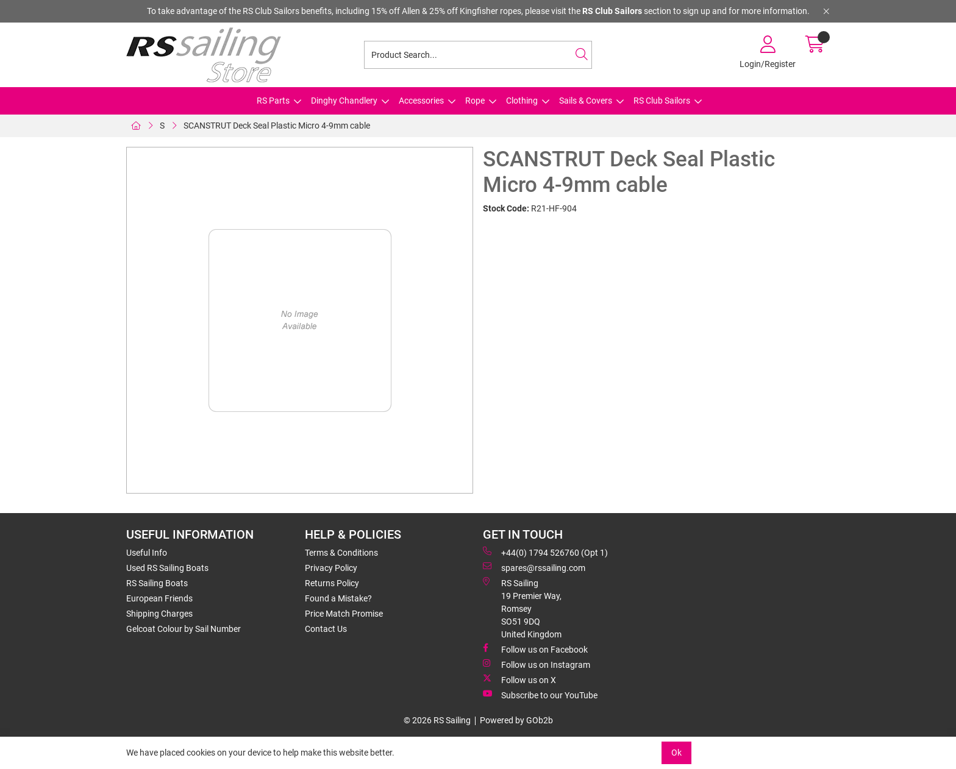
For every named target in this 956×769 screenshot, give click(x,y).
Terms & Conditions (341, 553)
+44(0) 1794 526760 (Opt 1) (545, 552)
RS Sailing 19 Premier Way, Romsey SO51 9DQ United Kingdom (522, 608)
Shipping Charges (159, 613)
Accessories (421, 100)
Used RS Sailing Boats (167, 568)
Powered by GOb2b (516, 720)
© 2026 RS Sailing (437, 720)
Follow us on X (519, 679)
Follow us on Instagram (536, 664)
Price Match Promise (344, 613)
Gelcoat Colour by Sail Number (183, 629)
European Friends (159, 598)
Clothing (522, 100)
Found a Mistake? (338, 598)
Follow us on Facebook (535, 648)
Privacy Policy (331, 568)
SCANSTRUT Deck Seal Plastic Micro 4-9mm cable (277, 125)
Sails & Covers (585, 100)
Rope (475, 100)
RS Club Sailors (661, 100)
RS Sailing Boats (157, 583)
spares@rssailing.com (534, 567)
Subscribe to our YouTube (540, 694)
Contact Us (326, 629)
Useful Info (146, 553)
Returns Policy (332, 583)
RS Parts (273, 100)
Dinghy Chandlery (344, 100)
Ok (676, 752)
